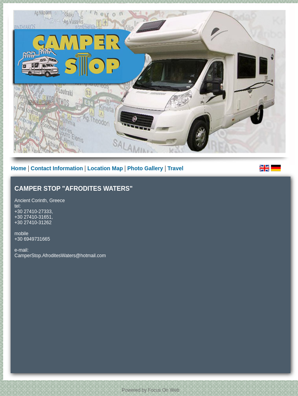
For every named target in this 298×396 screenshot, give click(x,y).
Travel (175, 168)
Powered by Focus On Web (151, 390)
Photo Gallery (146, 168)
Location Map (105, 168)
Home (18, 168)
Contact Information (57, 168)
